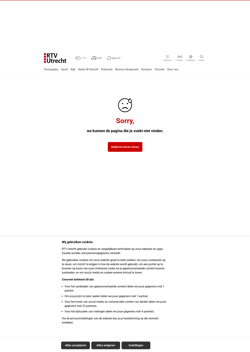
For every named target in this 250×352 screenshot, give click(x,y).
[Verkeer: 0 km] (99, 58)
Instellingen (136, 345)
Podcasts (106, 69)
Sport (64, 69)
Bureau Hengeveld (126, 69)
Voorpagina (51, 69)
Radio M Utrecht (88, 69)
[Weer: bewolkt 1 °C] (81, 58)
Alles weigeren (106, 345)
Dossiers (146, 69)
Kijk (73, 69)
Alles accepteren (75, 345)
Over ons (172, 69)
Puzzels (159, 69)
